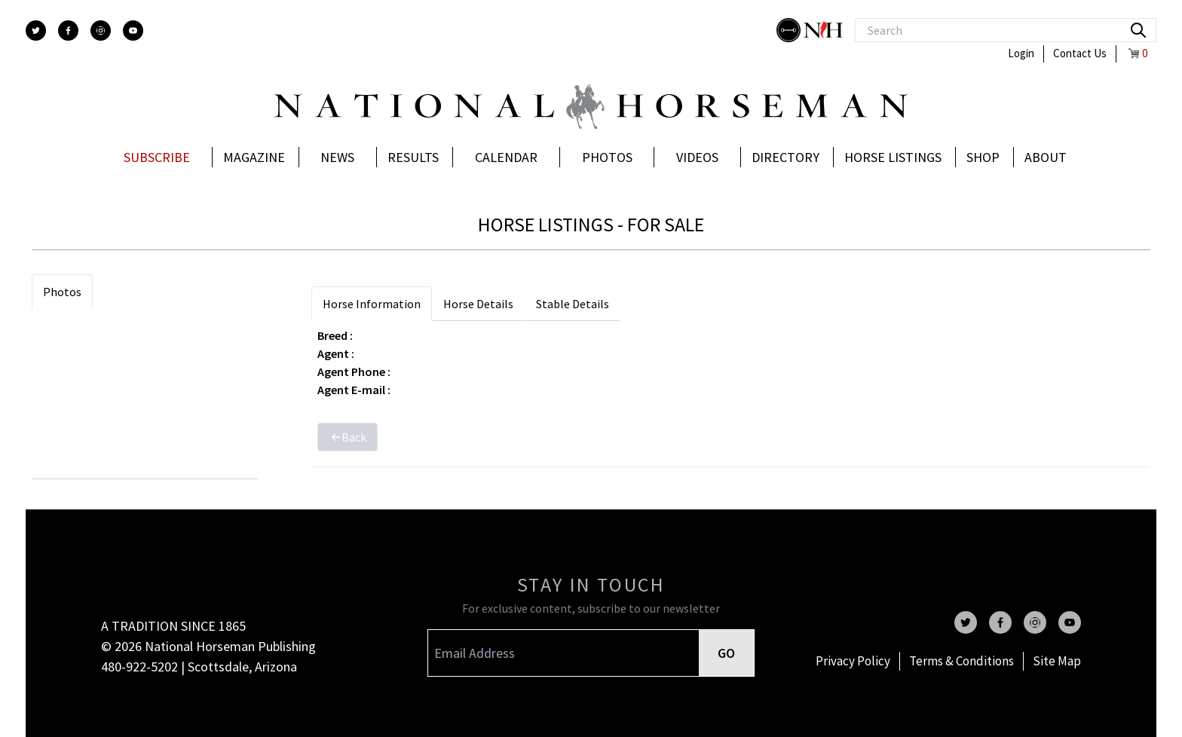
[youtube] (133, 30)
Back (347, 437)
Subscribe (157, 157)
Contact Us (1080, 53)
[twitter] (36, 30)
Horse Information (372, 303)
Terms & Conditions (961, 661)
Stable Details (572, 303)
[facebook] (68, 30)
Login (1021, 53)
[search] (1138, 30)
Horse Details (478, 303)
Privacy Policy (853, 661)
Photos (607, 157)
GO (726, 653)
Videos (697, 157)
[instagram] (100, 30)
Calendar (506, 157)
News (337, 157)
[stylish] (790, 30)
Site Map (1057, 661)
